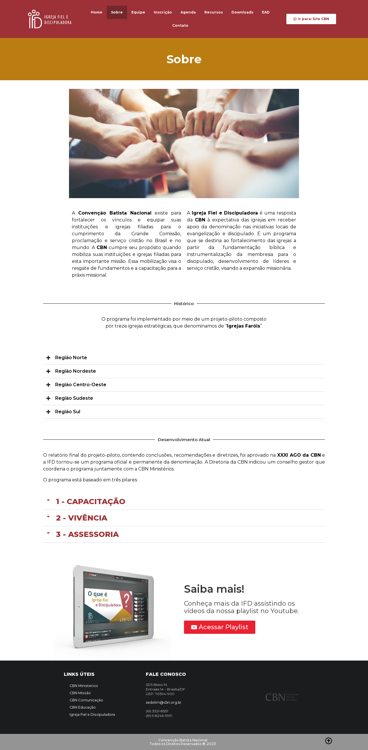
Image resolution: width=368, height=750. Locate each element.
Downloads (242, 12)
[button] (184, 358)
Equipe (138, 12)
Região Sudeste (74, 398)
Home (96, 12)
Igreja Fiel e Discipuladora (92, 714)
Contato (180, 25)
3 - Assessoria (87, 534)
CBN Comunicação (86, 700)
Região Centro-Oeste (80, 384)
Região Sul (67, 411)
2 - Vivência (81, 518)
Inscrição (163, 12)
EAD (266, 12)
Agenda (188, 12)
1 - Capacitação (90, 501)
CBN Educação (82, 707)
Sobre (117, 12)
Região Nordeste (75, 371)
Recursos (213, 12)
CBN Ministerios (83, 686)
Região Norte (71, 357)
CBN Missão (80, 693)
